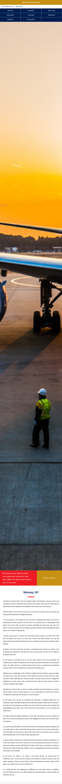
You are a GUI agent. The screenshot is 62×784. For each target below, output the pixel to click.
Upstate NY (10, 19)
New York (10, 10)
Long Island (31, 15)
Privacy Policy (31, 19)
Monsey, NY (19, 6)
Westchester (51, 15)
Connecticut (31, 10)
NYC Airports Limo (8, 6)
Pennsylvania (10, 15)
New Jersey (51, 10)
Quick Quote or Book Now (31, 2)
